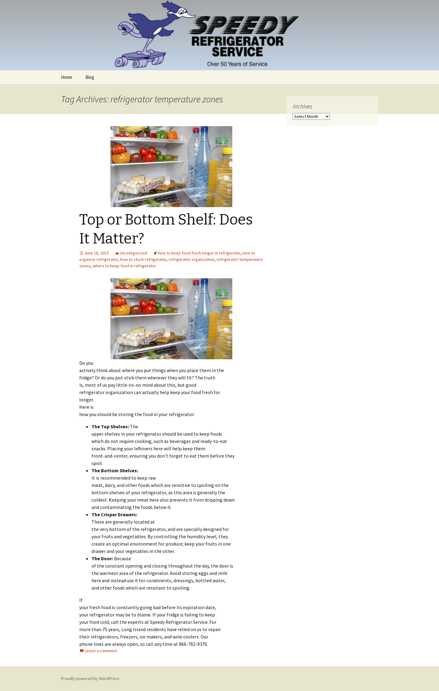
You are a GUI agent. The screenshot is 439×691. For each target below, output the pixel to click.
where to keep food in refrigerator (124, 266)
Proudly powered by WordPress (90, 678)
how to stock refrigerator (143, 259)
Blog (89, 77)
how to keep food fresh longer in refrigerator (199, 253)
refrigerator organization (191, 259)
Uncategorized (133, 253)
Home (66, 77)
